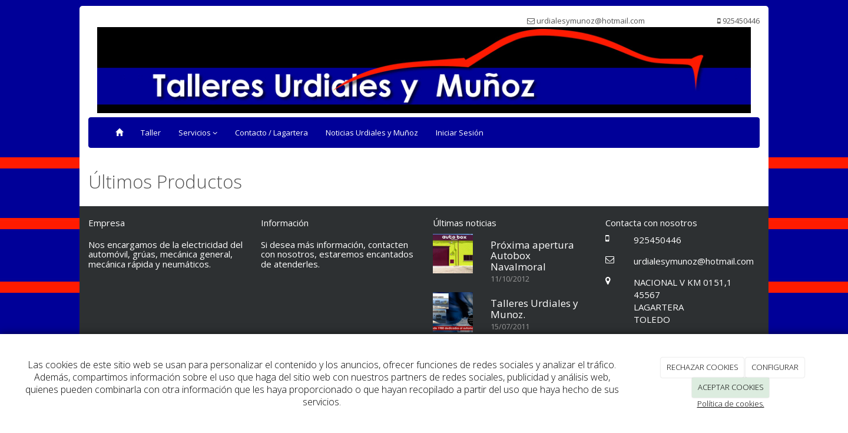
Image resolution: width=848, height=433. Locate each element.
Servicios (197, 132)
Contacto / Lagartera (271, 132)
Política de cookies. (730, 403)
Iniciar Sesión (459, 132)
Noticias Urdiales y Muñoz (372, 132)
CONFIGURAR (775, 367)
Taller (151, 132)
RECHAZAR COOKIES (702, 367)
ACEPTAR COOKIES (731, 387)
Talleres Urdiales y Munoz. (534, 308)
